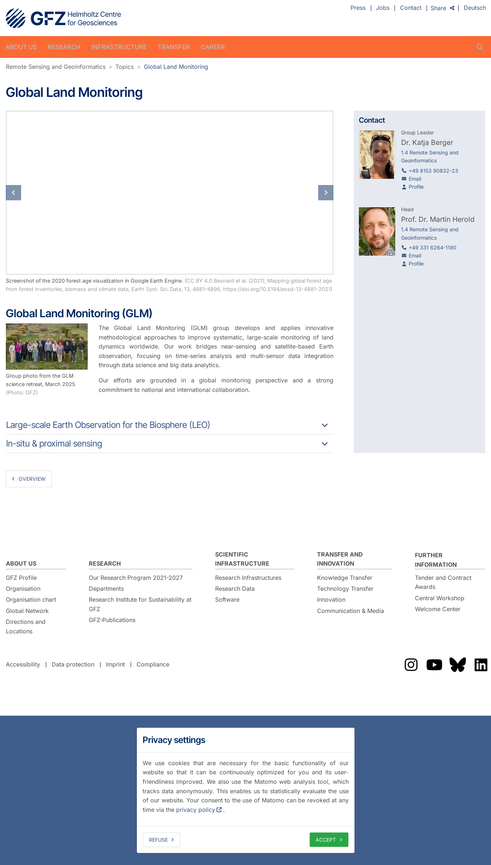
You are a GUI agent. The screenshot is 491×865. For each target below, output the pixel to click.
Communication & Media (350, 610)
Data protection (73, 664)
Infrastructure (119, 47)
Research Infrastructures (248, 577)
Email (415, 179)
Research (64, 47)
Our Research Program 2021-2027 (136, 577)
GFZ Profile (21, 577)
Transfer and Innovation (340, 559)
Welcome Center (437, 609)
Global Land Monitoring (176, 66)
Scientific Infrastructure (242, 559)
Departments (106, 588)
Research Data (235, 588)
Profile (416, 187)
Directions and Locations (25, 626)
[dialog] (245, 790)
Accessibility (23, 664)
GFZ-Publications (112, 620)
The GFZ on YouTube (434, 664)
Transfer (174, 47)
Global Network (27, 610)
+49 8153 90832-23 (433, 171)
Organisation (23, 588)
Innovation (331, 599)
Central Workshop (439, 598)
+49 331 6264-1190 (432, 247)
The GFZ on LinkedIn (481, 664)
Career (213, 47)
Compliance (152, 664)
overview (32, 479)
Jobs (382, 8)
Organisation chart (31, 599)
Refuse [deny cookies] (158, 840)
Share (438, 8)
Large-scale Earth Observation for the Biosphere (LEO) (108, 425)
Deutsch (475, 8)
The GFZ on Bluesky (457, 664)
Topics (124, 66)
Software (227, 599)
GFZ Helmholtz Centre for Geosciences (63, 18)
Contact (410, 8)
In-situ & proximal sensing (54, 443)
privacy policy (195, 809)
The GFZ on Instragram (411, 664)
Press (358, 8)
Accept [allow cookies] (326, 840)
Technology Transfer (345, 588)
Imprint (115, 664)
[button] (30, 193)
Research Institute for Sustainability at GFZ (140, 604)
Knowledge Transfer (344, 577)
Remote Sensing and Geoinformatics (56, 66)
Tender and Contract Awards (443, 582)
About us (21, 47)
